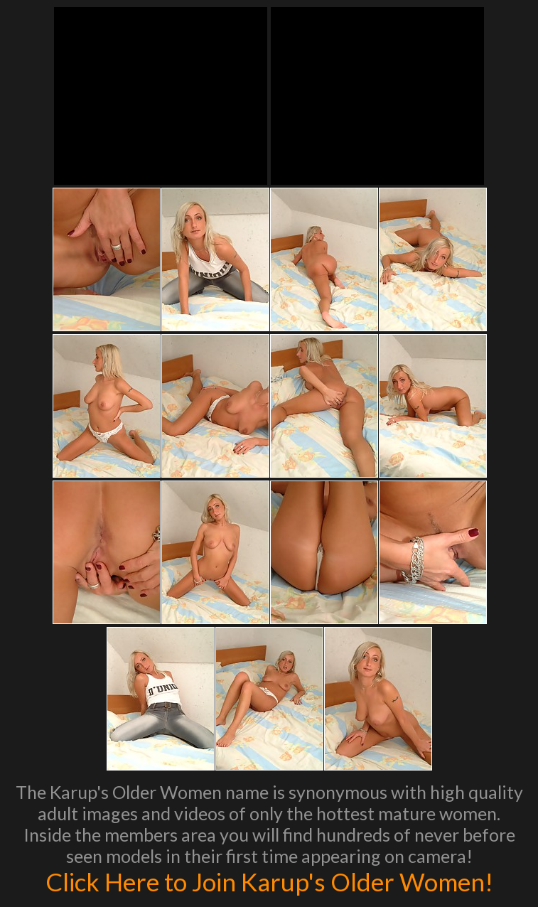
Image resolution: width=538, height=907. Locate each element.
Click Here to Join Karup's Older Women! (269, 881)
